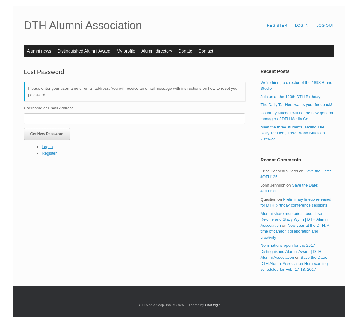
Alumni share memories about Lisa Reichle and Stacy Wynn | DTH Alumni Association (294, 219)
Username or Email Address (49, 108)
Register (49, 153)
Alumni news (39, 51)
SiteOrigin (213, 305)
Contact (206, 51)
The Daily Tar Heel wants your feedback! (296, 104)
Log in (47, 146)
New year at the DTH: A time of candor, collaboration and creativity (295, 231)
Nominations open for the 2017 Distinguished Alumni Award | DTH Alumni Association (291, 251)
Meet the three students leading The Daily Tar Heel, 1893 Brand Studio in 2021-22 (293, 133)
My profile (125, 51)
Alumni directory (156, 51)
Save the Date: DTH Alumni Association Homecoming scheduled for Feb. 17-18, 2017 (294, 263)
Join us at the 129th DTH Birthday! (291, 96)
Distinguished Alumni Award (84, 51)
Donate (185, 51)
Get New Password (47, 134)
